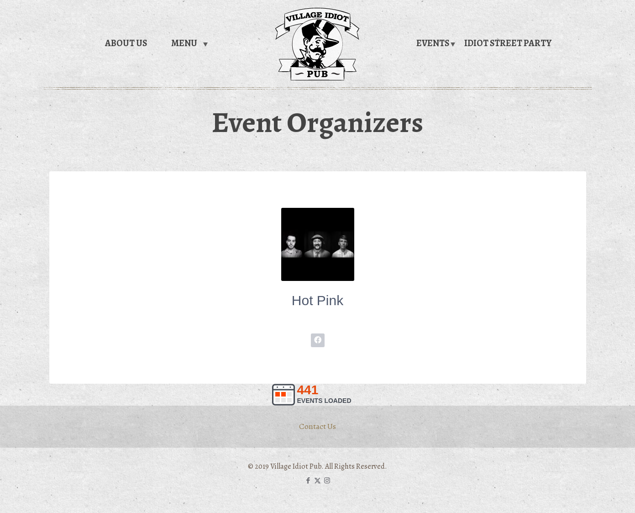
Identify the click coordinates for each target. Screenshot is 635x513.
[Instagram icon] (327, 480)
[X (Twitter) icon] (317, 480)
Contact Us (317, 426)
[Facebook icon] (307, 480)
